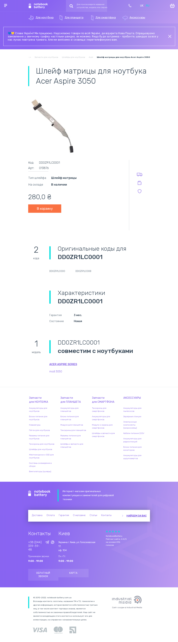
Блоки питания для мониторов (132, 448)
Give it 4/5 (115, 531)
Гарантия (64, 515)
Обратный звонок (43, 575)
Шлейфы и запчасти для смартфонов (103, 434)
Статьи (93, 515)
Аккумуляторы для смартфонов (101, 418)
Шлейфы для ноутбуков (40, 449)
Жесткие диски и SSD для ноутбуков (41, 456)
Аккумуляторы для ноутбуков (38, 409)
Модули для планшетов (71, 425)
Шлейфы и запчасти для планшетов (71, 445)
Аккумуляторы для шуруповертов (132, 457)
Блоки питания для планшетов (69, 418)
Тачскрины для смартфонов (99, 409)
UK (141, 5)
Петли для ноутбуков (39, 430)
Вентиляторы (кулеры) (40, 471)
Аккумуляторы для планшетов (69, 409)
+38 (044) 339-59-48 (35, 545)
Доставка (37, 515)
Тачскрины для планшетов (73, 430)
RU (147, 5)
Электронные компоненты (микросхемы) (130, 425)
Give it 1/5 (106, 531)
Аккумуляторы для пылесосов (132, 409)
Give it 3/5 (112, 531)
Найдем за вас (136, 515)
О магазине (79, 515)
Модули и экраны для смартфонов (102, 426)
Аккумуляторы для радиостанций (132, 440)
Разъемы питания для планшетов (70, 437)
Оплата (50, 515)
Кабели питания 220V (133, 433)
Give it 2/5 (109, 531)
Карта (73, 573)
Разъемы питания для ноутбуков (39, 437)
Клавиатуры (34, 425)
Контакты (106, 515)
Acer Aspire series (63, 364)
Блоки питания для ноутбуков (38, 418)
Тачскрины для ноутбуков (41, 444)
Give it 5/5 (118, 531)
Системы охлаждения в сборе (40, 464)
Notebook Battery (39, 493)
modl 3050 (55, 371)
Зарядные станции (132, 416)
